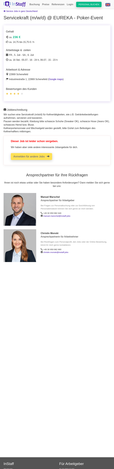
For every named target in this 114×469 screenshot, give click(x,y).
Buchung (34, 4)
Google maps (56, 79)
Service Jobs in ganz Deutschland (21, 11)
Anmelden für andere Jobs (31, 156)
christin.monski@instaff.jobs (55, 252)
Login (70, 4)
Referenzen (58, 4)
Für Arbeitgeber (71, 464)
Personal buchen (89, 4)
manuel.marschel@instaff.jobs (56, 216)
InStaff (9, 464)
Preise (45, 4)
